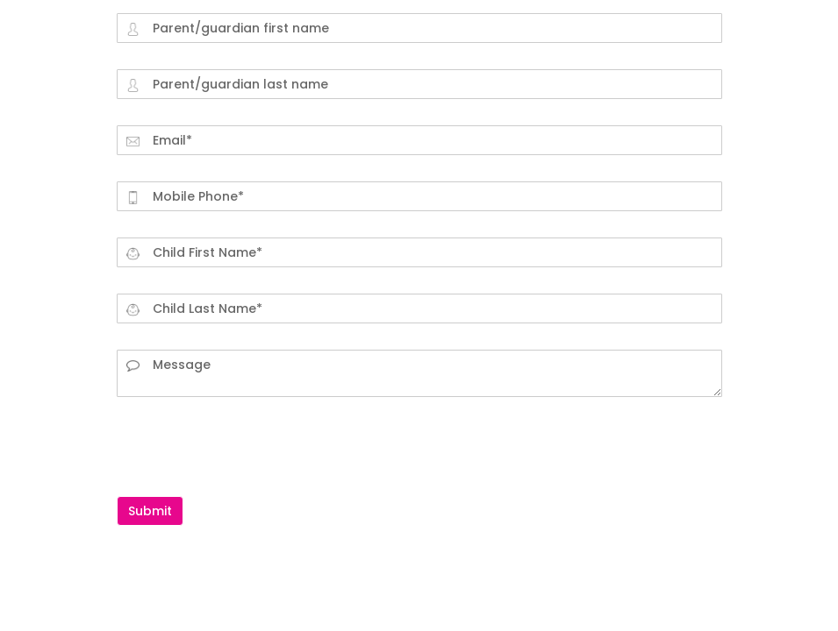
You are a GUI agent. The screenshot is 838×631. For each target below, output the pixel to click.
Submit (150, 511)
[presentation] (250, 444)
